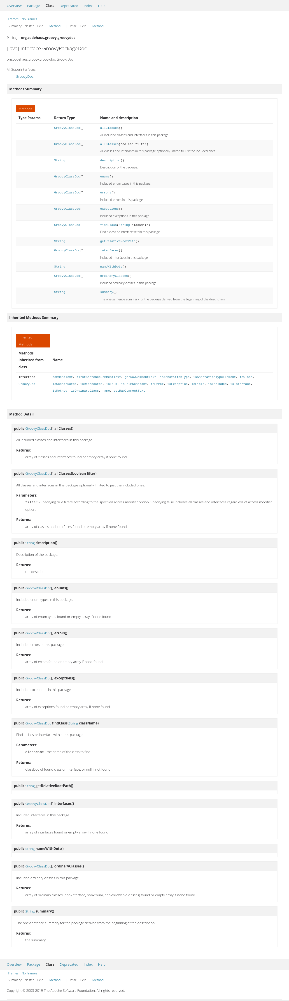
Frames (13, 19)
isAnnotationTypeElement (214, 377)
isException (177, 384)
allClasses (109, 128)
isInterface (240, 384)
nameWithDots (111, 267)
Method (55, 26)
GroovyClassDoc (67, 128)
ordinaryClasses (114, 276)
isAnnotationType (174, 377)
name (106, 391)
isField (197, 384)
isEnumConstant (134, 384)
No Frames (29, 19)
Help (101, 5)
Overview (14, 5)
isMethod (59, 391)
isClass (246, 377)
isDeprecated (91, 384)
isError (157, 384)
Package (33, 5)
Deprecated (69, 5)
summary (106, 292)
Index (88, 5)
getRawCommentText (140, 377)
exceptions (109, 209)
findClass (108, 225)
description (110, 160)
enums (105, 177)
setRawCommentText (129, 391)
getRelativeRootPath (117, 241)
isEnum (111, 384)
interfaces (109, 250)
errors (105, 193)
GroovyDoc (24, 76)
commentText (62, 377)
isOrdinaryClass (85, 391)
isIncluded (217, 384)
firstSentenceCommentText (99, 377)
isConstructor (64, 384)
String (59, 160)
